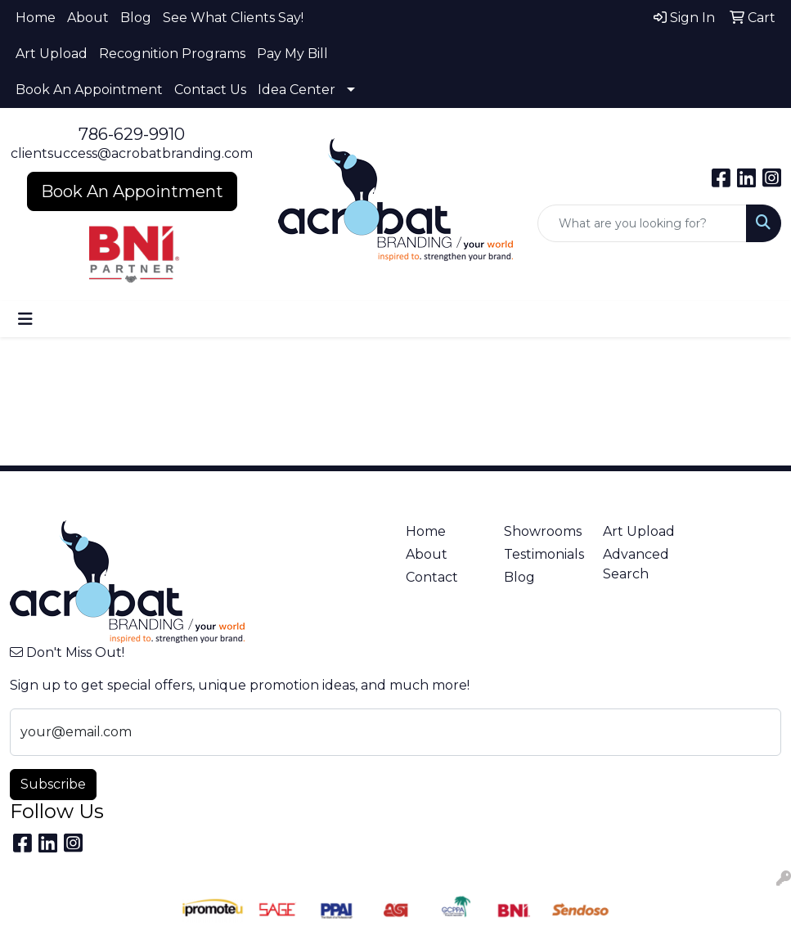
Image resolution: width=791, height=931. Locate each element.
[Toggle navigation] (25, 319)
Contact (432, 577)
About (88, 17)
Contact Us (210, 89)
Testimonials (543, 554)
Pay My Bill (292, 53)
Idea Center (296, 89)
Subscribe (53, 784)
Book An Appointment (89, 89)
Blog (135, 17)
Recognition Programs (172, 53)
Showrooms (543, 531)
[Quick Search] (642, 223)
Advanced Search (636, 564)
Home (36, 17)
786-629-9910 (132, 134)
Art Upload (52, 53)
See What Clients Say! (233, 17)
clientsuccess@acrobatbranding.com (132, 153)
